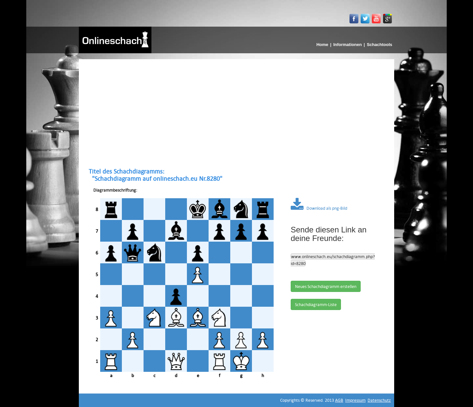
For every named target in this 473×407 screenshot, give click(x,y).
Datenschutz (379, 400)
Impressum (355, 400)
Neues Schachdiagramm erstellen (325, 286)
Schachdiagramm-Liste (316, 304)
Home (322, 44)
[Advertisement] (236, 113)
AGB (339, 400)
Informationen (347, 44)
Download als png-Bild (319, 208)
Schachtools (379, 44)
